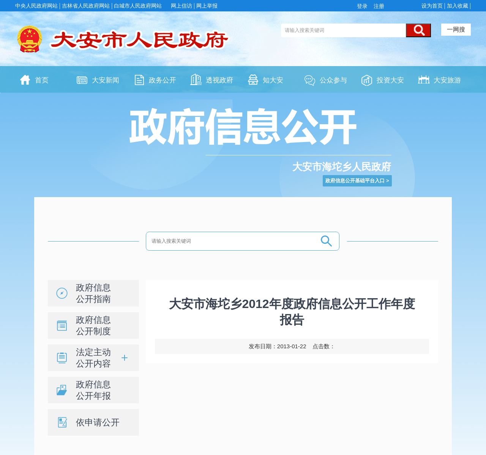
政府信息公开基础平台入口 (355, 180)
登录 (364, 6)
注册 (378, 6)
